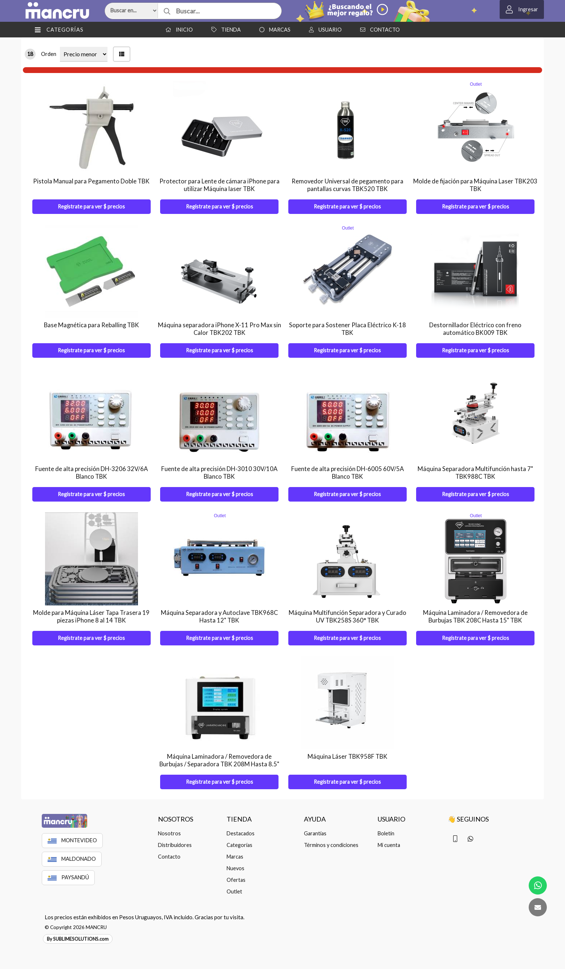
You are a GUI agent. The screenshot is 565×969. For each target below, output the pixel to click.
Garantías (315, 833)
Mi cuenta (389, 845)
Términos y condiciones (331, 845)
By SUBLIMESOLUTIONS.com (78, 939)
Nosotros (169, 833)
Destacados (241, 833)
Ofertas (236, 880)
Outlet (234, 891)
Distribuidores (175, 845)
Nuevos (235, 868)
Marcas (273, 30)
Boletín (386, 833)
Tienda (224, 30)
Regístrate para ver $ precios (91, 206)
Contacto (378, 30)
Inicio (177, 30)
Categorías (239, 845)
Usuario (323, 30)
